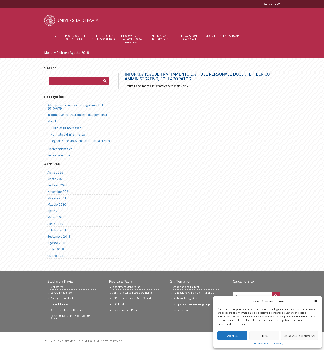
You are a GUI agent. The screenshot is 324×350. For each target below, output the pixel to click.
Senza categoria (58, 156)
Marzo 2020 (55, 217)
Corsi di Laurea (59, 304)
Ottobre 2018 (57, 230)
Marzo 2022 (55, 179)
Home (54, 36)
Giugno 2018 (56, 256)
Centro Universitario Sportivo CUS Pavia (70, 317)
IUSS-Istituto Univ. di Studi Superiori (133, 298)
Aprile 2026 (55, 173)
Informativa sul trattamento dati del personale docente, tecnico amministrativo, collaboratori (197, 76)
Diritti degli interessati (66, 128)
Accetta (232, 335)
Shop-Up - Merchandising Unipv (192, 304)
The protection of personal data (103, 37)
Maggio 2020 (56, 205)
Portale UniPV (271, 4)
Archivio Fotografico (185, 298)
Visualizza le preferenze (300, 335)
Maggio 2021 (56, 198)
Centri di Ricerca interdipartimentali (132, 293)
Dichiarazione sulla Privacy (268, 343)
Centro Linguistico (61, 293)
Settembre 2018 (59, 237)
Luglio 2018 (55, 250)
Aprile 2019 (55, 224)
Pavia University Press (125, 310)
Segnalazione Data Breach (189, 37)
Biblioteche (56, 287)
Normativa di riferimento (160, 37)
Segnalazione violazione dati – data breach (80, 141)
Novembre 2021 (58, 192)
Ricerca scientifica (59, 149)
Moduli (210, 36)
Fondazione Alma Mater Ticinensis (193, 293)
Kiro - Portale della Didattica (66, 310)
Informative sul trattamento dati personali (132, 39)
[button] (316, 301)
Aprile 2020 (55, 211)
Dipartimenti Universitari (126, 287)
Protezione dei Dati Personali (75, 37)
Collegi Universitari (61, 298)
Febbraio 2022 (57, 185)
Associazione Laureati (186, 287)
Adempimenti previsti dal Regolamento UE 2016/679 (76, 107)
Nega (264, 335)
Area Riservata (230, 36)
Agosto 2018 (56, 243)
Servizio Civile (181, 310)
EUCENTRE (118, 304)
